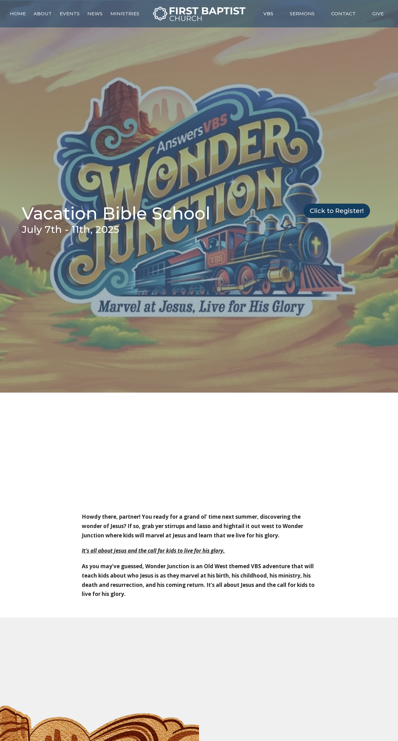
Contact (343, 14)
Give (378, 14)
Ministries (124, 14)
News (95, 14)
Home (18, 14)
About (43, 14)
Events (70, 14)
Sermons (302, 14)
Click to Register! (337, 211)
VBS (268, 14)
